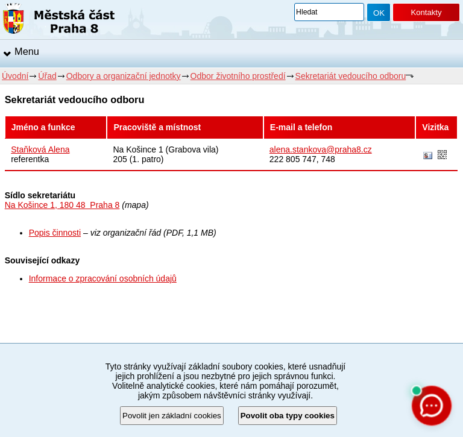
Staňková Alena (40, 149)
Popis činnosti (55, 232)
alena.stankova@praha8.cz (320, 149)
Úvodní (15, 76)
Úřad (47, 76)
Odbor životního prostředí (238, 76)
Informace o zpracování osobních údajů (103, 278)
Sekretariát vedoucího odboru (350, 76)
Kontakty (426, 12)
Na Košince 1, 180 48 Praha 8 (62, 205)
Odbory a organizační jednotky (123, 76)
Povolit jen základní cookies (171, 415)
